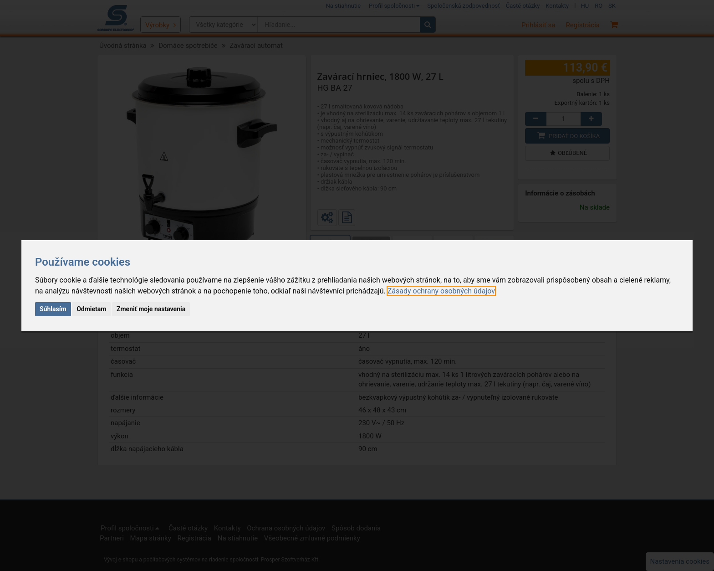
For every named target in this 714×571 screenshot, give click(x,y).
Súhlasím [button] (53, 309)
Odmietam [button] (91, 309)
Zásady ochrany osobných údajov (441, 291)
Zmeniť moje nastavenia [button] (151, 309)
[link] (441, 291)
